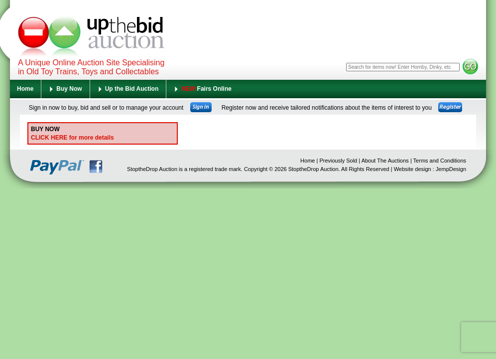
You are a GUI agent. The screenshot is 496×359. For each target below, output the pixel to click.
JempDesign (451, 169)
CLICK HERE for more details (72, 137)
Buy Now (69, 88)
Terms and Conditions (439, 161)
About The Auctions (385, 161)
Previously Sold (338, 161)
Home (25, 88)
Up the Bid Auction (132, 88)
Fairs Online (206, 88)
